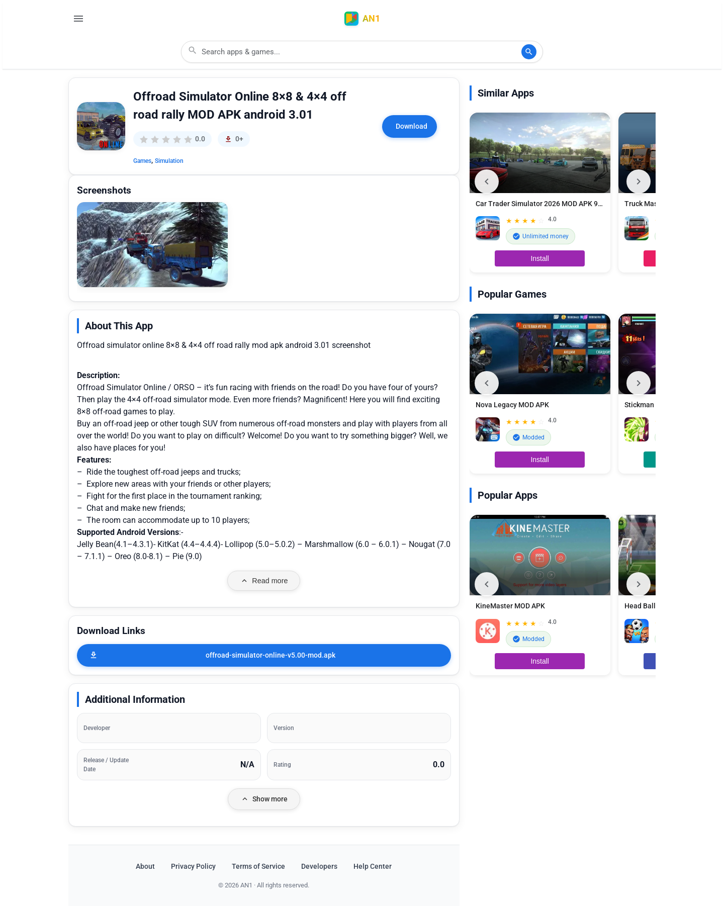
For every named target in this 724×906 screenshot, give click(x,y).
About (145, 866)
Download (411, 126)
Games (142, 160)
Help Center (372, 866)
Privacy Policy (193, 866)
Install (539, 258)
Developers (319, 866)
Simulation (169, 160)
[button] (152, 244)
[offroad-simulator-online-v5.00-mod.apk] (264, 655)
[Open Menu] (78, 19)
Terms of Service (258, 866)
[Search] (528, 51)
